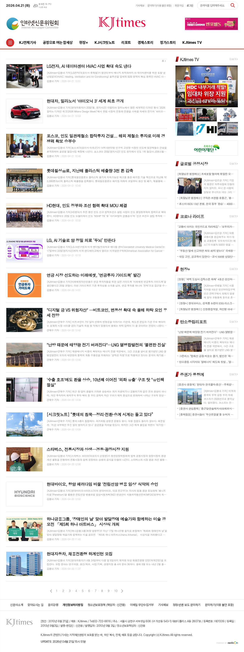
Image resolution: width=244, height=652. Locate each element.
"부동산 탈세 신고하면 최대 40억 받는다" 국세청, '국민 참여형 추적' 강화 (207, 251)
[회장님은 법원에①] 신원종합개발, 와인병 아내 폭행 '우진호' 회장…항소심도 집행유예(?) (207, 309)
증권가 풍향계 (192, 374)
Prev (180, 86)
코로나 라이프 (192, 216)
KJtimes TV (189, 59)
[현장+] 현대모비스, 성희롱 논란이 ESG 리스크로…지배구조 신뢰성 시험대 (207, 303)
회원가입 (179, 5)
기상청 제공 (43, 7)
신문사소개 (16, 605)
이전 (51, 591)
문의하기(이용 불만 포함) (159, 5)
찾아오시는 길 (35, 605)
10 (116, 591)
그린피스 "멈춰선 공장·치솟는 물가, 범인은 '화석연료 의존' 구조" (207, 356)
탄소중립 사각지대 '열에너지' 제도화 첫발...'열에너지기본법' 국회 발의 (207, 362)
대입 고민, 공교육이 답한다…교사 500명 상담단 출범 (207, 256)
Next (233, 86)
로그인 (190, 5)
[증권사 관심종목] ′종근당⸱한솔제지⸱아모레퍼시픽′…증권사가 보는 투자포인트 (207, 408)
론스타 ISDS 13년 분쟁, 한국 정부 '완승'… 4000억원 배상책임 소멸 (207, 204)
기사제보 (140, 5)
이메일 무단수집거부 (142, 605)
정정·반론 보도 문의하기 (186, 605)
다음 (122, 591)
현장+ (185, 269)
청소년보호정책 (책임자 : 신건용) (106, 605)
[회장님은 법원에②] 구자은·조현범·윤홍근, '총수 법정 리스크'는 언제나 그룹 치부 (207, 198)
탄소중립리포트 (193, 322)
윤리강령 (53, 605)
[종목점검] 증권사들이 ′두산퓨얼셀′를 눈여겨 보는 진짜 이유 (207, 414)
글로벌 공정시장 (194, 164)
